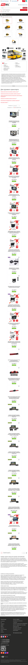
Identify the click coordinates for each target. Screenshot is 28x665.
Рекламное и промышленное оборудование (20, 623)
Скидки (2, 630)
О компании (3, 621)
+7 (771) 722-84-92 (5, 10)
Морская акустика (16, 626)
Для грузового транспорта (17, 627)
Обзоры (2, 626)
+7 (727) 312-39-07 (5, 641)
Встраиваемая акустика (17, 629)
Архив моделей (15, 630)
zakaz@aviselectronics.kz (4, 643)
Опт (1, 622)
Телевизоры (15, 622)
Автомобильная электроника (17, 620)
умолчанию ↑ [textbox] (15, 105)
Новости (2, 625)
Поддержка (2, 623)
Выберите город (24, 4)
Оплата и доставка (4, 629)
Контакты (2, 632)
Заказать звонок (24, 9)
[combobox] (16, 105)
